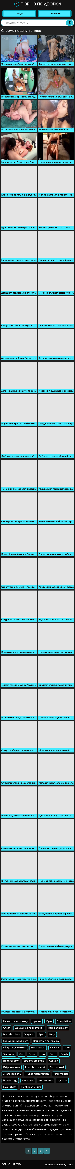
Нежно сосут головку (15, 1021)
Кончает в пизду (57, 1028)
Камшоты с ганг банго (46, 1041)
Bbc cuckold (57, 1067)
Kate (67, 1047)
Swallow (54, 1047)
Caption (53, 1060)
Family (64, 1054)
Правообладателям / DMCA (59, 1164)
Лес (21, 1054)
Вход (52, 1034)
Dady (53, 1054)
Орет (49, 1021)
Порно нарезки (11, 1164)
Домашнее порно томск (29, 1028)
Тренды (19, 13)
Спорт (6, 1028)
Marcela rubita (11, 1034)
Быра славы (38, 1047)
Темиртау (8, 1054)
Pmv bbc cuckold (35, 1067)
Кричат (37, 1021)
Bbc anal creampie (34, 1060)
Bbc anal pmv (11, 1060)
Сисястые (27, 1080)
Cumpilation (64, 1021)
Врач (41, 1034)
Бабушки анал (11, 1067)
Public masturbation (37, 1074)
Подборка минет (31, 1087)
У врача (28, 1034)
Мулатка (62, 1080)
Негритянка (45, 1080)
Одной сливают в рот (15, 1041)
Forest (32, 1054)
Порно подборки (37, 4)
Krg (43, 1054)
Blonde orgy (10, 1080)
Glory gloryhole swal (14, 1047)
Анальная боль (12, 1074)
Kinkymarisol (61, 1074)
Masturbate (9, 1087)
